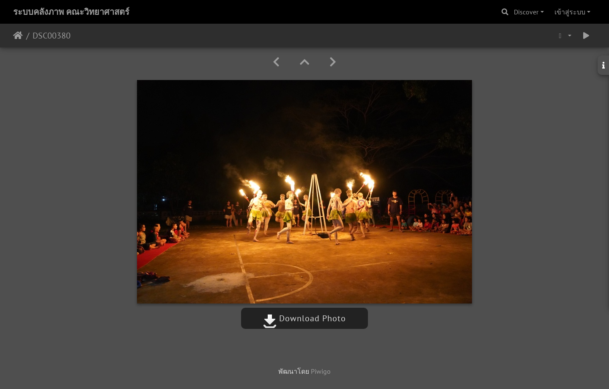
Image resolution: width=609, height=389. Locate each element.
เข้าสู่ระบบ (569, 12)
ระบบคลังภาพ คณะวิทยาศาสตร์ (71, 11)
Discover (526, 12)
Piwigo (321, 371)
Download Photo (304, 318)
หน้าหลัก (18, 35)
